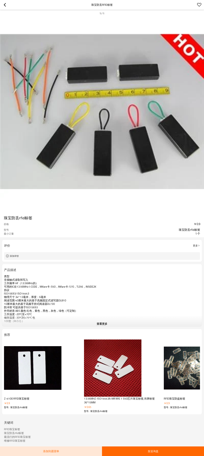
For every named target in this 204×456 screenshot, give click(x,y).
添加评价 (14, 256)
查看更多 (102, 324)
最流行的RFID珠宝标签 (17, 437)
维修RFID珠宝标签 (14, 441)
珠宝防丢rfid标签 (14, 433)
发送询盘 (153, 451)
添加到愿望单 (51, 451)
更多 (195, 245)
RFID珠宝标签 (12, 429)
